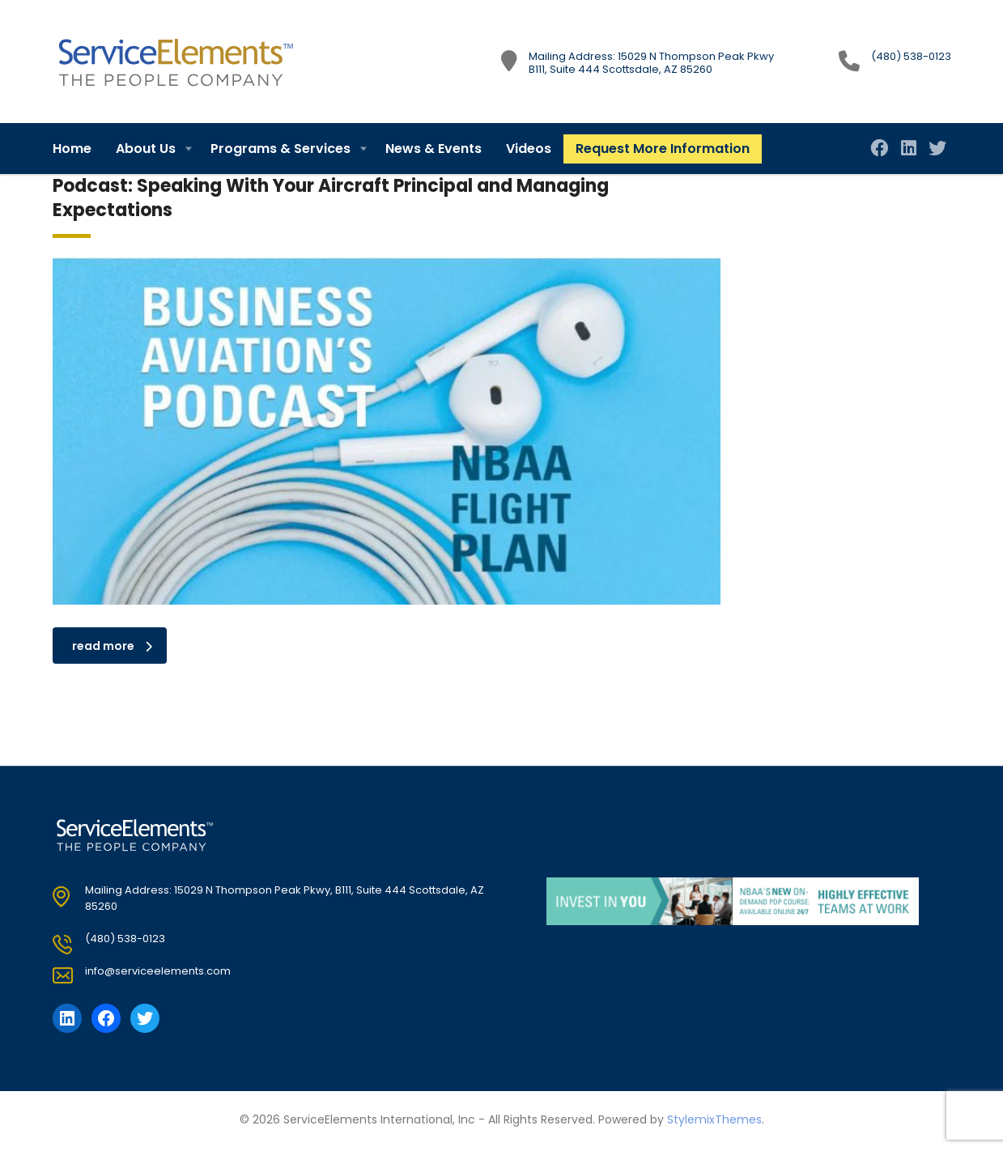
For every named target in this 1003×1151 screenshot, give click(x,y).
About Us (146, 148)
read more (112, 646)
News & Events (433, 148)
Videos (528, 148)
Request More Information (663, 148)
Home (72, 148)
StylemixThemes (714, 1119)
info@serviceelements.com (158, 971)
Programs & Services (280, 148)
